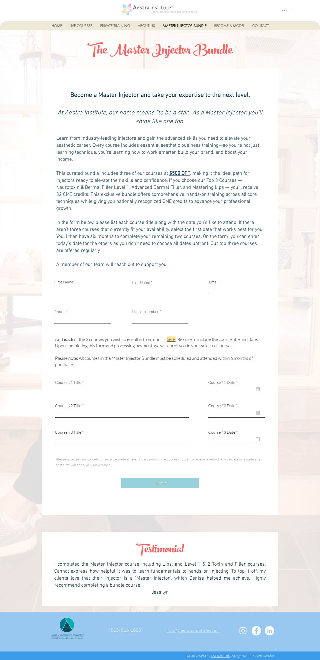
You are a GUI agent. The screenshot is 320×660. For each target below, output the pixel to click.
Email (213, 282)
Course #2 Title (68, 406)
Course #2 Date (224, 406)
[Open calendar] (258, 389)
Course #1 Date (224, 382)
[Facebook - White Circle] (256, 630)
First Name (63, 282)
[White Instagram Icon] (243, 630)
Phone (60, 311)
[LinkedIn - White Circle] (269, 630)
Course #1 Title (68, 382)
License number (145, 311)
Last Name (141, 282)
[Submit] (160, 483)
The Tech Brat (220, 656)
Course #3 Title (68, 432)
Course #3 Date (224, 432)
